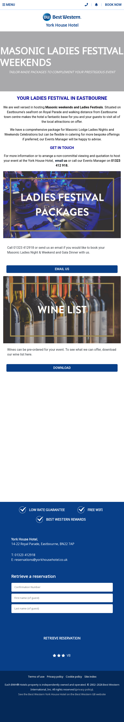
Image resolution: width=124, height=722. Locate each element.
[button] (96, 4)
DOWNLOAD (62, 368)
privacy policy (84, 689)
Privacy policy (55, 676)
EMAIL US (62, 269)
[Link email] (59, 161)
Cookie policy (74, 676)
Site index (90, 676)
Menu (8, 5)
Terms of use (36, 676)
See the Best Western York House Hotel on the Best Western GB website (62, 694)
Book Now (113, 5)
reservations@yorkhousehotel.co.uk (41, 559)
